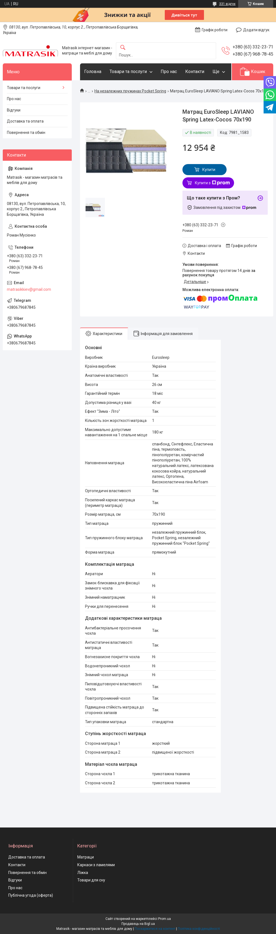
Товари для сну (91, 880)
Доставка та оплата (25, 121)
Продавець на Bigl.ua (138, 924)
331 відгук (227, 4)
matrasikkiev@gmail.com (29, 289)
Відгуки (13, 110)
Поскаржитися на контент (155, 929)
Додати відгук (256, 30)
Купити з (212, 182)
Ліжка (82, 872)
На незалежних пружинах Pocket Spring (130, 91)
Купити (208, 169)
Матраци (85, 857)
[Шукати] (123, 47)
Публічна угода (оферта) (30, 895)
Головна (92, 71)
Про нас (169, 71)
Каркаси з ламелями (96, 865)
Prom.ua (164, 919)
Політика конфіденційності (199, 929)
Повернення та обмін (26, 132)
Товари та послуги (128, 71)
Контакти (194, 71)
